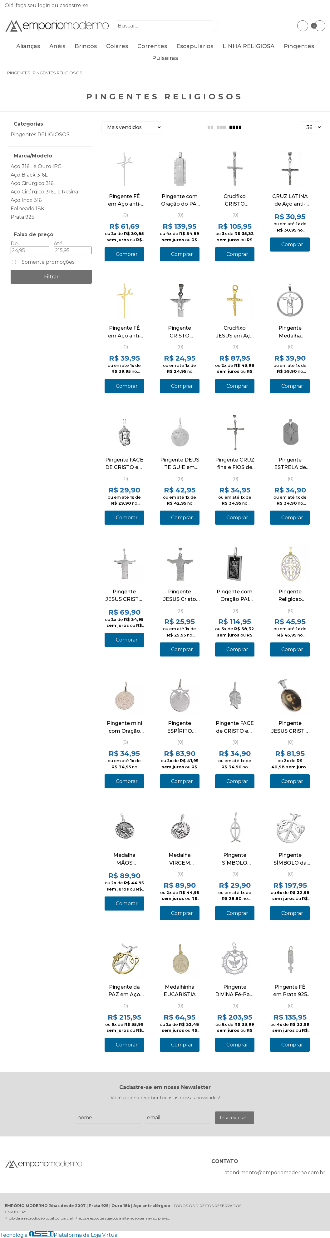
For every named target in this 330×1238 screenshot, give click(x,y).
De (14, 244)
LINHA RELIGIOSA (248, 46)
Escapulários (194, 46)
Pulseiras (165, 58)
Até (58, 244)
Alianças (28, 46)
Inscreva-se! (233, 1118)
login (45, 5)
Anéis (57, 46)
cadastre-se (74, 5)
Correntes (152, 46)
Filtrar (51, 277)
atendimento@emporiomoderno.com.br (274, 1173)
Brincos (86, 46)
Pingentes (299, 46)
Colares (117, 46)
